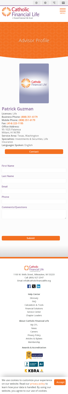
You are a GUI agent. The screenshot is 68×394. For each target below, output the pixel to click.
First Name (8, 165)
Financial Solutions (34, 308)
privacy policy (37, 383)
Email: (20, 280)
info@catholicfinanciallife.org (37, 280)
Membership (34, 342)
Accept (60, 382)
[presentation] (24, 228)
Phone (5, 196)
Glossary (34, 298)
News (34, 328)
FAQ (34, 301)
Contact (34, 151)
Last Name (8, 176)
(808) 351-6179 (29, 116)
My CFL (34, 324)
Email (5, 186)
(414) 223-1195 (15, 123)
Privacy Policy (34, 335)
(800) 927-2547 (36, 277)
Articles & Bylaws (34, 338)
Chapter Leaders (34, 315)
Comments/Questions (14, 207)
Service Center (34, 311)
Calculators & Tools (34, 305)
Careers (34, 331)
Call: (26, 277)
